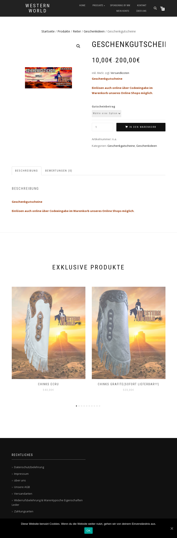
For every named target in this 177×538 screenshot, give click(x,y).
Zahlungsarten (23, 511)
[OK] (172, 528)
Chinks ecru (48, 384)
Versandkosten (120, 73)
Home (82, 5)
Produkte (97, 5)
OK (88, 530)
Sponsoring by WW (120, 5)
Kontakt (141, 5)
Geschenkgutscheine (121, 146)
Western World (37, 8)
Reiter (77, 31)
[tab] (27, 170)
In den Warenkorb (142, 127)
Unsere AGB (22, 487)
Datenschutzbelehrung (29, 467)
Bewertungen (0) (58, 170)
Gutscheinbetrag (103, 106)
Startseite (48, 31)
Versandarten (23, 493)
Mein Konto (122, 11)
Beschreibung (26, 170)
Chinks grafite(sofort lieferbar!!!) (128, 384)
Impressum (21, 474)
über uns (141, 11)
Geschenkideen (94, 31)
